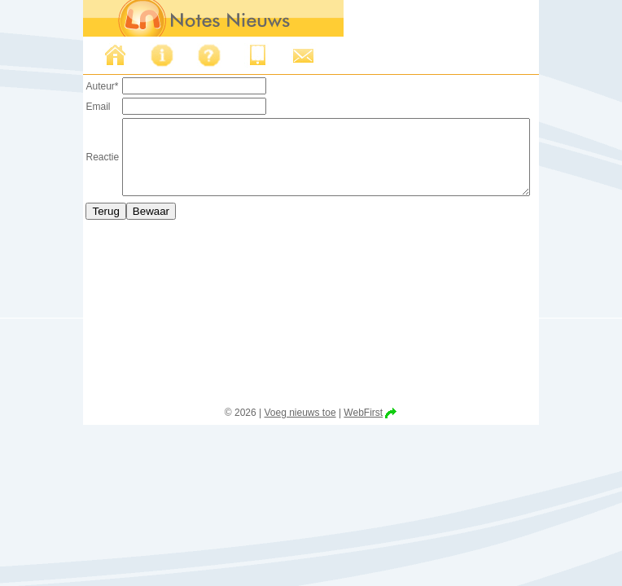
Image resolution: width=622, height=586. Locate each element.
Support (279, 55)
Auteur (77, 86)
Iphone (232, 55)
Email (73, 106)
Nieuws (90, 55)
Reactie (77, 164)
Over (137, 55)
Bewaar (126, 226)
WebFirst (363, 412)
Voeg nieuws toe (299, 412)
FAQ (184, 55)
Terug (81, 226)
